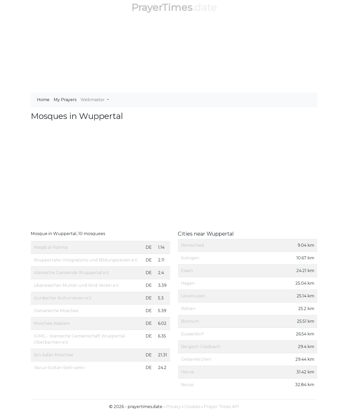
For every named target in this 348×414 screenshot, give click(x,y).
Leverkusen (193, 295)
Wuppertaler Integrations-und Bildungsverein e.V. (86, 260)
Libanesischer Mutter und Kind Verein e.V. (76, 285)
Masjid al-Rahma (50, 247)
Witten (188, 308)
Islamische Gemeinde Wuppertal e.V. (71, 272)
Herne (187, 372)
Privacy (173, 406)
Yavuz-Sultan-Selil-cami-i (59, 367)
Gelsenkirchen (196, 359)
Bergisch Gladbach (200, 346)
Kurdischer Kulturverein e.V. (63, 298)
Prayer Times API (221, 406)
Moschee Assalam (52, 323)
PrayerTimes (161, 7)
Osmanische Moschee (56, 310)
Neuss (187, 384)
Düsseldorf (192, 334)
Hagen (188, 283)
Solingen (190, 257)
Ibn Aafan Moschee (53, 354)
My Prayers (65, 99)
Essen (187, 270)
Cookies (192, 406)
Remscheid (192, 245)
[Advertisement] (174, 54)
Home (43, 99)
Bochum (190, 321)
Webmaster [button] (93, 99)
